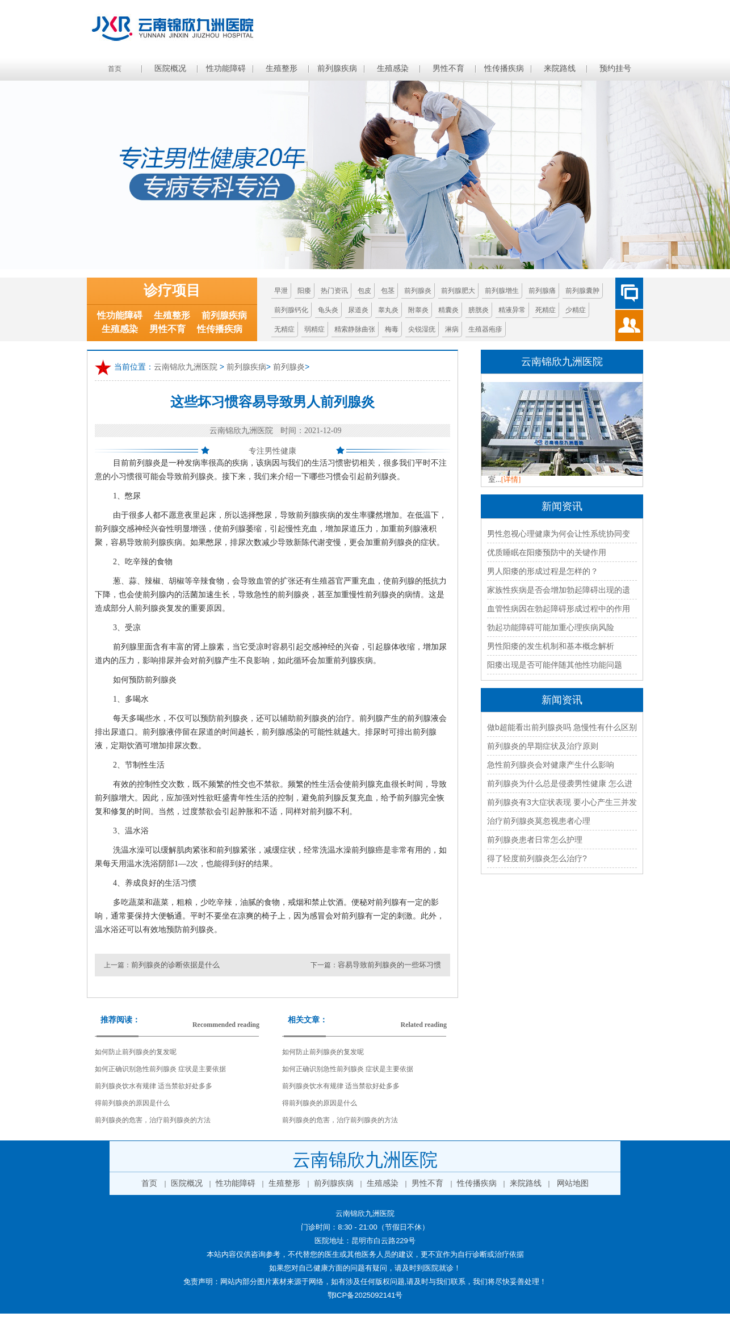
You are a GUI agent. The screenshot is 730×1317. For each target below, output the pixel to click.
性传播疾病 (504, 68)
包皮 (364, 291)
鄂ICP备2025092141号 (365, 1295)
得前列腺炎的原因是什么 (132, 1103)
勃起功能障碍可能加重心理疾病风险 (550, 627)
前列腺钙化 (291, 310)
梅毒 (391, 329)
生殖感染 (393, 68)
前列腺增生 (502, 291)
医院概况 (170, 68)
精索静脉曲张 (354, 329)
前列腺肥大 (458, 291)
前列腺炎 (417, 291)
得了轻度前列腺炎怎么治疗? (537, 858)
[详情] (511, 479)
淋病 (452, 329)
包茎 (388, 291)
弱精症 (314, 329)
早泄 (281, 291)
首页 (114, 69)
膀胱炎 (478, 310)
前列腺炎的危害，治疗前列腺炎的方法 (153, 1120)
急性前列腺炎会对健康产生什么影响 (550, 764)
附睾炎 (418, 310)
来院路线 (560, 68)
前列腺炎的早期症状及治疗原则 (542, 745)
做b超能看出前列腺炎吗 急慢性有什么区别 (562, 727)
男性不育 (448, 68)
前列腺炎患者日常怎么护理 (534, 839)
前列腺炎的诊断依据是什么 (175, 965)
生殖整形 (281, 68)
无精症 (284, 329)
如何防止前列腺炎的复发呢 (136, 1052)
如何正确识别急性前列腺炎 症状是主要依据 (160, 1069)
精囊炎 (448, 310)
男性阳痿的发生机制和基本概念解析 (550, 646)
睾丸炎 (388, 310)
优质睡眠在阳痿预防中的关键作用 (546, 552)
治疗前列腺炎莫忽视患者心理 (538, 820)
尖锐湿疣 (421, 329)
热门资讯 (334, 291)
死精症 (545, 310)
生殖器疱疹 (485, 329)
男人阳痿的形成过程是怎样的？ (542, 571)
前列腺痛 (542, 291)
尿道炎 (358, 310)
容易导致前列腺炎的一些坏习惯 (389, 965)
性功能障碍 (226, 68)
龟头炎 (328, 310)
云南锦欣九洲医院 (185, 366)
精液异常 (512, 310)
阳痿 (304, 291)
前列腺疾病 (337, 68)
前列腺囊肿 (582, 291)
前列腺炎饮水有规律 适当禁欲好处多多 (153, 1086)
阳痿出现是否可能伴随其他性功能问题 (554, 664)
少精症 (575, 310)
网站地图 (573, 1183)
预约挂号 (615, 68)
